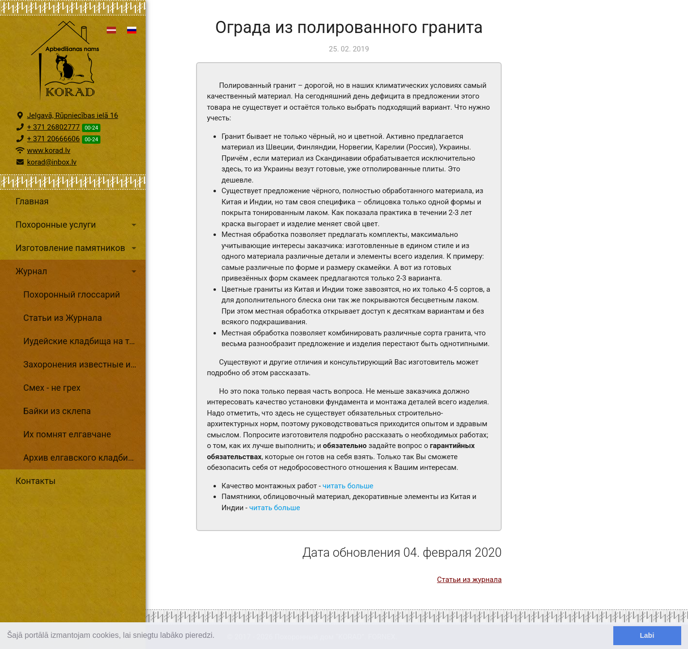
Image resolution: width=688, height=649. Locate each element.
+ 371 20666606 (53, 138)
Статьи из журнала (469, 579)
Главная (32, 201)
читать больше (348, 486)
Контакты (36, 481)
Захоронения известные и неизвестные (84, 364)
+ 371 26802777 (53, 127)
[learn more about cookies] (218, 636)
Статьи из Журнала (62, 318)
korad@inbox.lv (52, 162)
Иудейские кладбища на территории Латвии (84, 341)
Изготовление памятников (78, 248)
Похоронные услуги (78, 224)
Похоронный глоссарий (71, 294)
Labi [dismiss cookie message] (647, 635)
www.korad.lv (48, 150)
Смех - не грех (52, 388)
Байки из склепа (57, 411)
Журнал (78, 271)
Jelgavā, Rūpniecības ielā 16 (72, 115)
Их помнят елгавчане (67, 434)
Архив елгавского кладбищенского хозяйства (84, 457)
